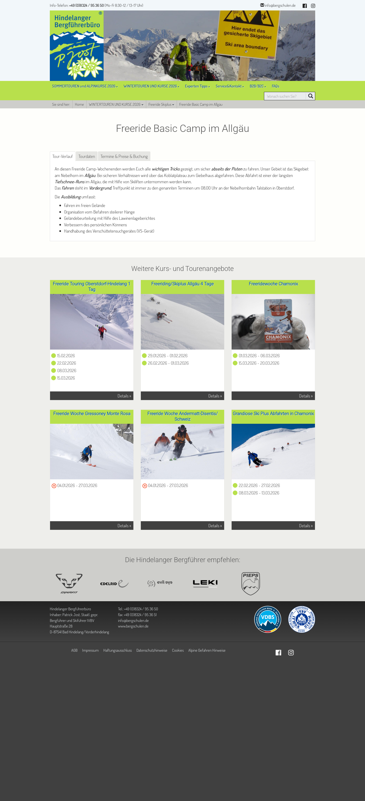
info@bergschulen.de (280, 5)
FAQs (275, 85)
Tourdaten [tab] (86, 156)
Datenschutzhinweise (151, 650)
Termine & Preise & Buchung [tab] (124, 156)
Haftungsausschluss (117, 650)
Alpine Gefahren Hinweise (207, 650)
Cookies (178, 650)
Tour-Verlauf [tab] (62, 156)
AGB (74, 650)
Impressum (90, 650)
